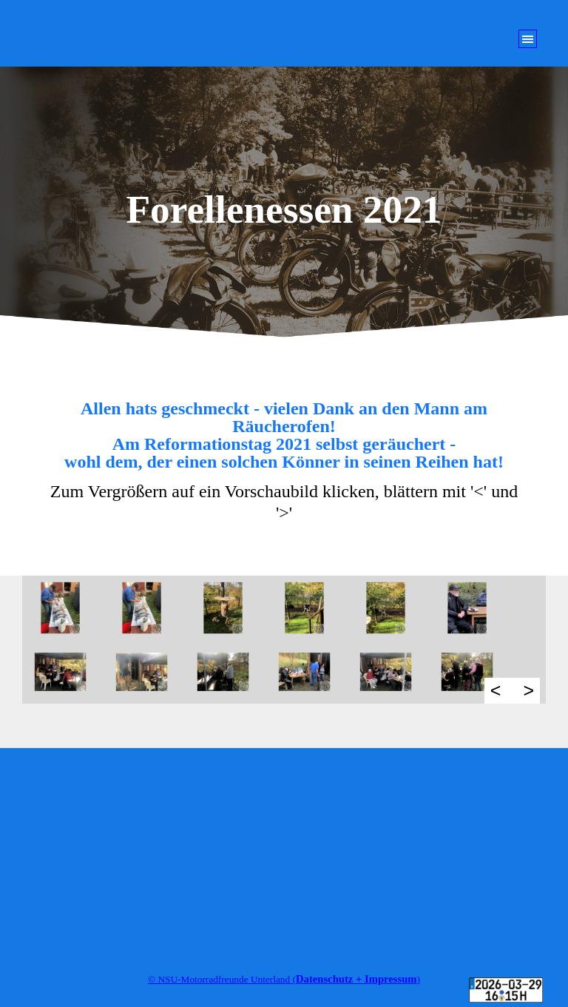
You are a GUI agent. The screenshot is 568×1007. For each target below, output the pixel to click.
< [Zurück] (495, 690)
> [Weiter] (528, 690)
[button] (68, 608)
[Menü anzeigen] (527, 39)
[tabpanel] (284, 462)
